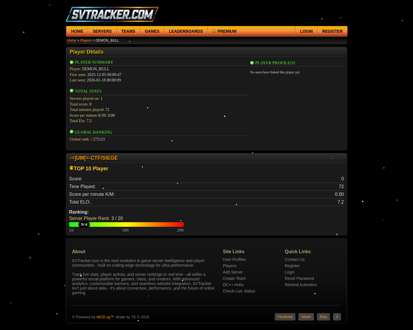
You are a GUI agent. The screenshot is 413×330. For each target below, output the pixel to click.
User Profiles (234, 259)
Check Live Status (239, 291)
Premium (224, 31)
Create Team (234, 278)
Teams (128, 31)
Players (86, 40)
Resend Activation (301, 284)
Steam (306, 317)
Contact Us (295, 259)
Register (332, 31)
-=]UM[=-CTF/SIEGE (94, 158)
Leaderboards (186, 31)
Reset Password (299, 278)
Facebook (285, 317)
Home (77, 31)
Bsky (323, 317)
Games (152, 31)
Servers (102, 31)
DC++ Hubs (233, 284)
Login (306, 31)
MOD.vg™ (105, 317)
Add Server (233, 272)
